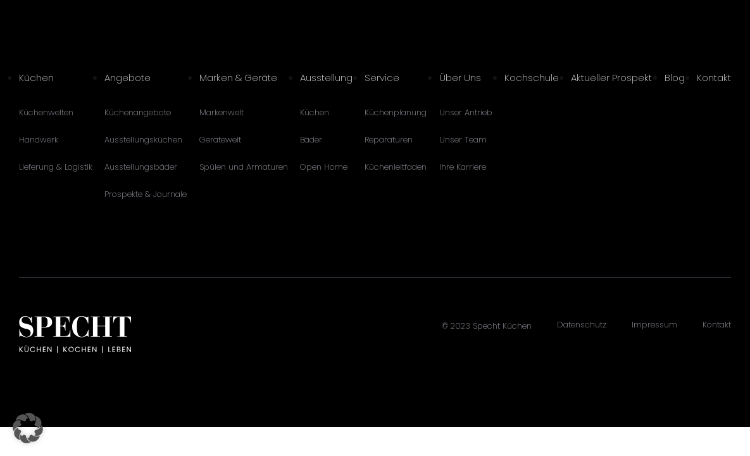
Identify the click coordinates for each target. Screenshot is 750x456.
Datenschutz (581, 325)
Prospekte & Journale (145, 194)
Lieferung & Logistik (55, 167)
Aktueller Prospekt (611, 77)
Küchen (36, 77)
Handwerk (38, 140)
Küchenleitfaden (396, 167)
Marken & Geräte (238, 77)
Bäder (311, 140)
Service (382, 77)
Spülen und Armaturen (243, 167)
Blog (675, 77)
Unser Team (463, 140)
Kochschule (531, 77)
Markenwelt (221, 112)
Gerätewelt (220, 140)
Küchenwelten (46, 112)
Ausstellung (326, 77)
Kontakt (714, 77)
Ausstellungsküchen (143, 140)
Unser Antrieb (465, 112)
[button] (28, 428)
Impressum (654, 325)
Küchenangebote (137, 112)
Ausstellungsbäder (140, 167)
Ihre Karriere (462, 167)
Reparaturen (389, 140)
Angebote (127, 77)
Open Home (323, 167)
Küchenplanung (396, 112)
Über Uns (460, 77)
